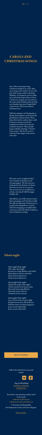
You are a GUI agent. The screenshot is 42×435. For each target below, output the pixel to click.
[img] (36, 4)
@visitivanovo (21, 388)
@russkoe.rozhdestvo (21, 386)
